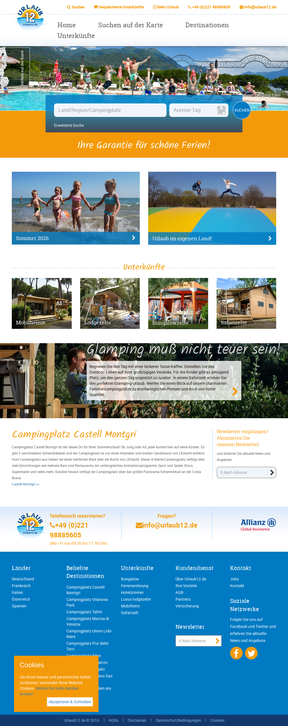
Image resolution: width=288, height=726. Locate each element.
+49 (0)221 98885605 (211, 7)
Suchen (78, 7)
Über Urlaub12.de (191, 579)
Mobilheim (130, 606)
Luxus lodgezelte (136, 599)
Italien (17, 592)
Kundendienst (194, 568)
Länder (21, 568)
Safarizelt (129, 612)
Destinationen (207, 25)
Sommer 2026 (76, 238)
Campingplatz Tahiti (84, 611)
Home (66, 25)
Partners (183, 599)
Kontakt (240, 568)
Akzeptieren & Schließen (70, 701)
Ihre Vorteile (186, 585)
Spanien (19, 606)
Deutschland (23, 579)
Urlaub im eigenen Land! (212, 238)
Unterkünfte (76, 35)
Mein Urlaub (168, 7)
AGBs (113, 720)
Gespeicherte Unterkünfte (121, 7)
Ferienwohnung (134, 585)
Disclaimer (137, 720)
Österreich (21, 599)
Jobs (234, 579)
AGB (179, 592)
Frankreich (21, 585)
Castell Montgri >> (25, 484)
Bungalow (130, 579)
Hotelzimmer (132, 592)
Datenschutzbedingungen (178, 720)
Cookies (217, 720)
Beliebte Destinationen (85, 572)
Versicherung (187, 606)
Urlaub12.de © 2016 (81, 720)
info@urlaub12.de (260, 7)
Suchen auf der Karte (130, 25)
